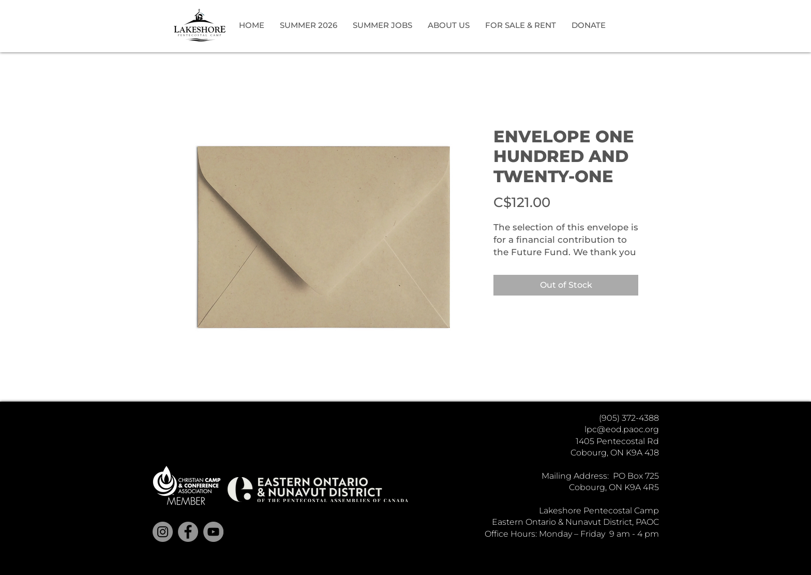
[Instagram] (163, 532)
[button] (308, 25)
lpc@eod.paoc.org (621, 429)
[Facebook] (188, 532)
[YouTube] (213, 532)
